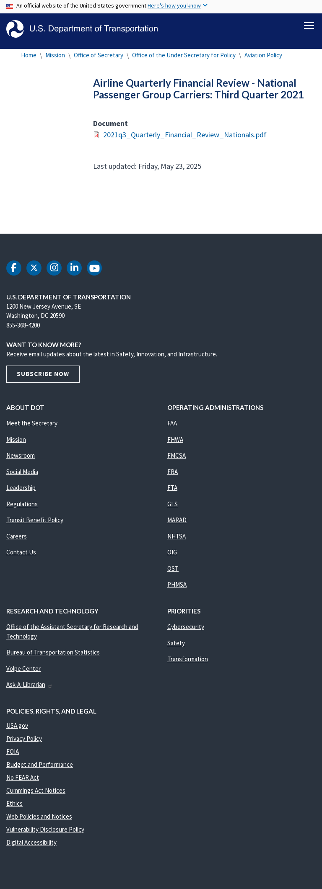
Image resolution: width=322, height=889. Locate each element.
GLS (172, 507)
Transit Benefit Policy (34, 523)
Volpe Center (23, 672)
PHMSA (177, 588)
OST (173, 572)
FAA (172, 426)
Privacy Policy (24, 742)
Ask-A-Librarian (29, 688)
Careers (16, 540)
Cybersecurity (185, 630)
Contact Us (21, 555)
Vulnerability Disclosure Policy (45, 833)
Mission (55, 58)
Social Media (22, 475)
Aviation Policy (263, 58)
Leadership (21, 491)
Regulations (22, 507)
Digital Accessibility (31, 846)
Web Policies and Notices (39, 820)
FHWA (175, 443)
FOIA (12, 755)
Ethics (14, 807)
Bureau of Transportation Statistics (53, 656)
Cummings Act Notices (35, 794)
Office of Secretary (98, 58)
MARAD (177, 523)
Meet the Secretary (31, 426)
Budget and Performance (39, 768)
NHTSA (176, 540)
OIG (172, 555)
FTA (172, 491)
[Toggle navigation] (309, 25)
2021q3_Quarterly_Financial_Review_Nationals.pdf (185, 138)
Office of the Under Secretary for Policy (184, 58)
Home (28, 58)
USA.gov (17, 729)
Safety (176, 646)
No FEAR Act (22, 781)
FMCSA (176, 459)
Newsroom (20, 459)
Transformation (187, 662)
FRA (172, 475)
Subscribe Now (43, 377)
